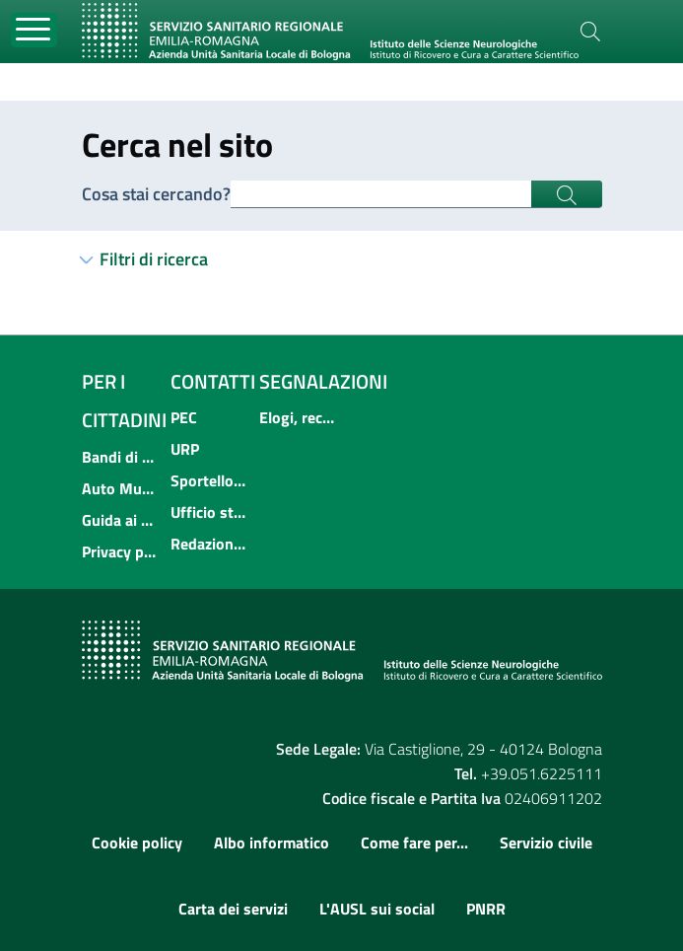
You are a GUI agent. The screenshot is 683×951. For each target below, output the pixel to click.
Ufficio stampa (209, 512)
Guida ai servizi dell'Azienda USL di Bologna (120, 520)
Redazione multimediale (209, 543)
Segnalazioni (323, 381)
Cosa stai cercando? (156, 194)
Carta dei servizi (233, 908)
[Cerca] (590, 31)
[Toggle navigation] (34, 30)
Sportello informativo (209, 480)
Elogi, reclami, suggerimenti (297, 417)
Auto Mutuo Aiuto (120, 488)
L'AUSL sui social (377, 908)
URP (185, 449)
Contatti (213, 381)
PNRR (486, 908)
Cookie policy (137, 842)
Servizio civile (546, 842)
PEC (184, 417)
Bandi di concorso (120, 457)
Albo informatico (271, 842)
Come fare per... (414, 842)
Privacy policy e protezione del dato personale (120, 551)
